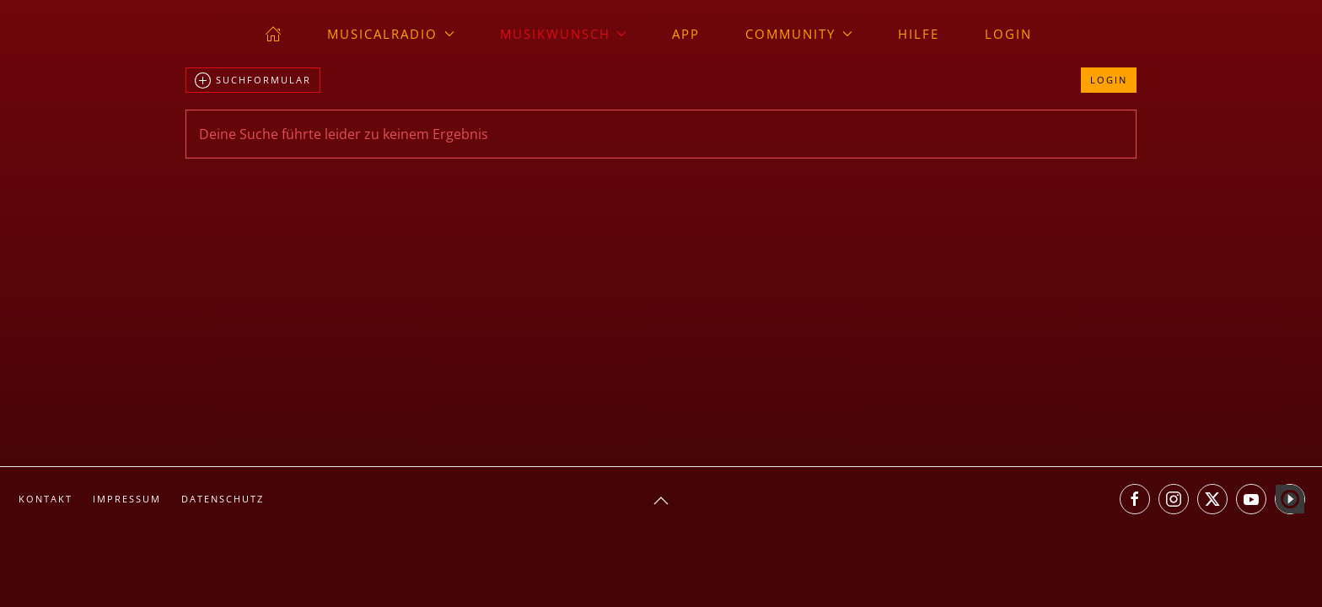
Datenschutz (222, 498)
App (686, 33)
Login (1008, 33)
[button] (661, 500)
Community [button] (798, 33)
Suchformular (253, 81)
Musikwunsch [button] (563, 33)
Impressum (127, 498)
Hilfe (918, 33)
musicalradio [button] (390, 33)
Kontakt (46, 498)
